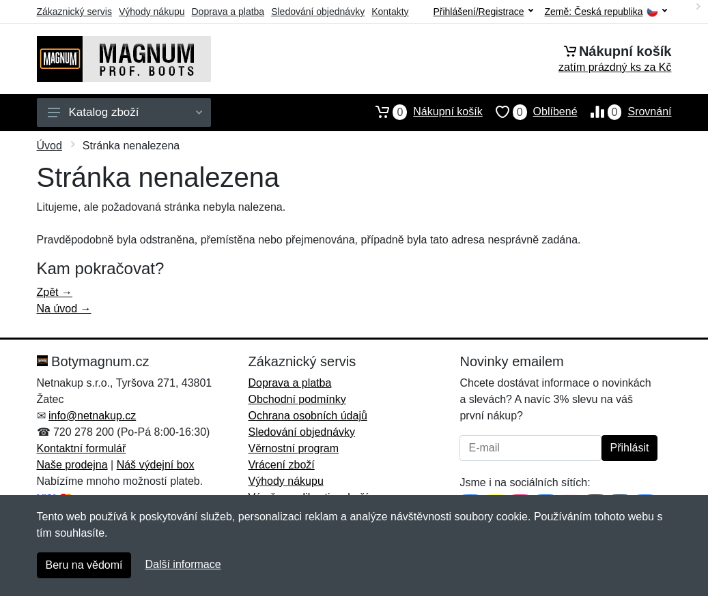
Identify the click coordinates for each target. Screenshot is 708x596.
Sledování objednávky (318, 11)
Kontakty (389, 11)
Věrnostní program (293, 448)
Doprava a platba (228, 11)
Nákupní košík (422, 112)
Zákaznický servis (74, 11)
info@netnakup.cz (92, 415)
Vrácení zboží (281, 465)
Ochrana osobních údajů (307, 415)
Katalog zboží (125, 112)
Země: (606, 12)
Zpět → (54, 292)
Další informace (183, 564)
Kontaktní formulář (81, 448)
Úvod (49, 145)
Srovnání (625, 112)
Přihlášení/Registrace (483, 11)
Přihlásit (629, 447)
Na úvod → (64, 308)
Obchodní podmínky (296, 399)
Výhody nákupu (152, 11)
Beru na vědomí (84, 565)
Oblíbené (530, 112)
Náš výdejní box (156, 465)
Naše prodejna (72, 465)
